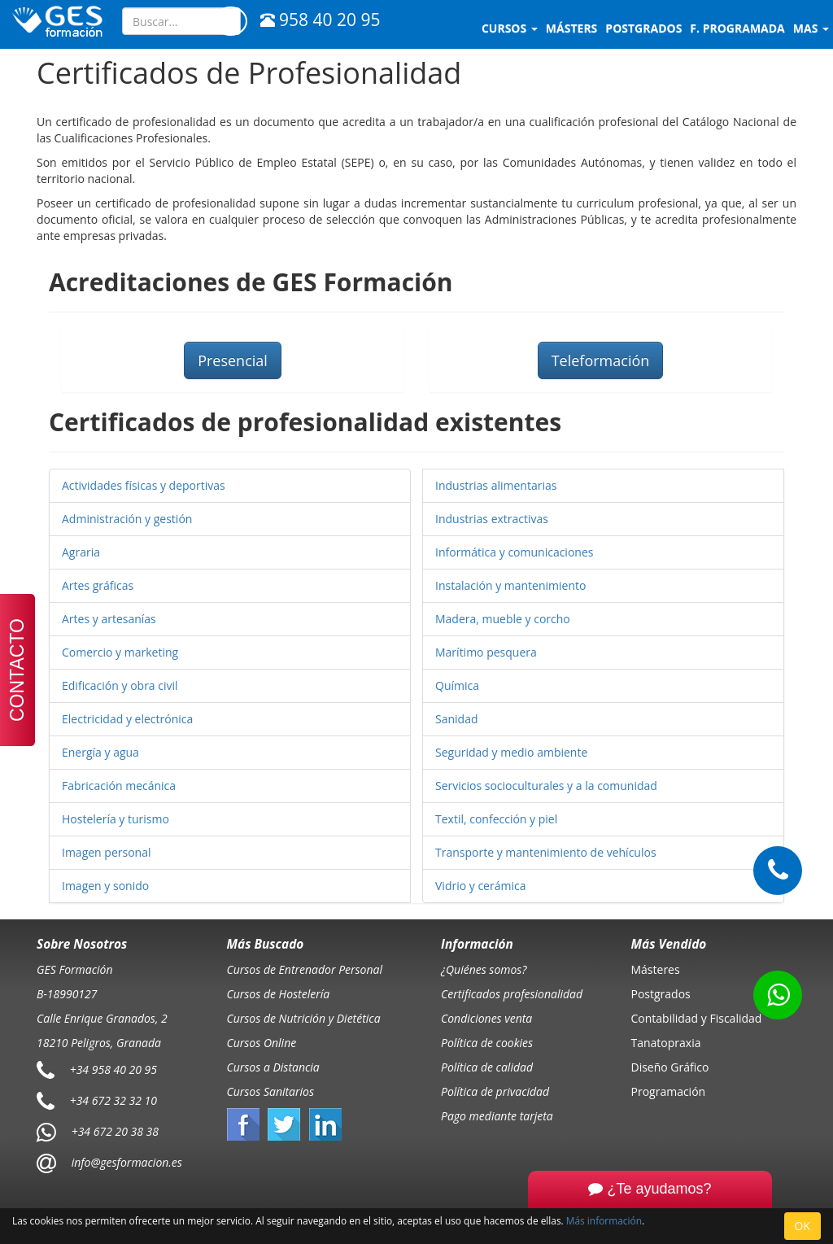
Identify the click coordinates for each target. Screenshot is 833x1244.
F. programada (737, 28)
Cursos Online (262, 1042)
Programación (668, 1091)
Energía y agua (100, 752)
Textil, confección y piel (496, 819)
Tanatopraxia (666, 1042)
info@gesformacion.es (125, 1162)
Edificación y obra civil (120, 685)
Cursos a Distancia (273, 1067)
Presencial (233, 360)
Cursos (510, 28)
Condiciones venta (486, 1018)
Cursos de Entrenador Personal (305, 969)
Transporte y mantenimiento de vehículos (545, 852)
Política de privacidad (495, 1091)
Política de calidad (487, 1067)
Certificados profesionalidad (511, 994)
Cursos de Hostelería (278, 994)
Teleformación (601, 360)
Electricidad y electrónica (127, 719)
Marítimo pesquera (486, 652)
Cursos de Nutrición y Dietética (304, 1018)
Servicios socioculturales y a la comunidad (546, 785)
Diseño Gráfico (670, 1067)
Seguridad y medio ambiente (511, 752)
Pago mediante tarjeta (497, 1116)
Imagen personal (106, 852)
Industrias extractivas (491, 518)
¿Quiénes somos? (483, 969)
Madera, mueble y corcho (502, 618)
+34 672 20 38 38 (115, 1131)
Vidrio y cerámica (480, 885)
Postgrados (661, 994)
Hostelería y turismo (115, 819)
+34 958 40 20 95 (113, 1069)
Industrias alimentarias (495, 485)
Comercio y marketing (120, 652)
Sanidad (456, 719)
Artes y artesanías (109, 618)
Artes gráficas (97, 585)
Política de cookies (487, 1042)
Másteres (655, 969)
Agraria (81, 552)
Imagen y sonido (105, 885)
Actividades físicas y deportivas (143, 485)
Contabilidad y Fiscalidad (696, 1018)
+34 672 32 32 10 (113, 1100)
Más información (604, 1220)
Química (457, 685)
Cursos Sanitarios (271, 1091)
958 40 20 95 (320, 19)
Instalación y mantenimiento (510, 585)
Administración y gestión (127, 518)
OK (802, 1225)
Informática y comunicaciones (514, 552)
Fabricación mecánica (119, 785)
